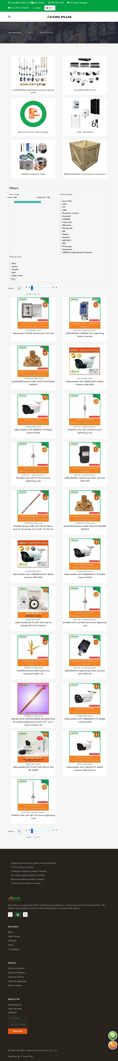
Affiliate (12, 940)
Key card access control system (33, 132)
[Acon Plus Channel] (25, 914)
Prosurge (67, 246)
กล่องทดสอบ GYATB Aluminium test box (33, 333)
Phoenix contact (70, 213)
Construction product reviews (26, 883)
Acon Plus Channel (18, 7)
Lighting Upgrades (17, 981)
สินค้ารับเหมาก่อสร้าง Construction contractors (85, 174)
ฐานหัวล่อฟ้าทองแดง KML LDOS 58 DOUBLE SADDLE (33, 383)
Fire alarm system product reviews (28, 875)
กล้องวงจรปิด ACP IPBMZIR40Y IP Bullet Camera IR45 (84, 576)
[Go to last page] (56, 288)
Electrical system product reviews (27, 879)
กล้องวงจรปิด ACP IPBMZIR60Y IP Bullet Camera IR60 (84, 720)
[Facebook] (10, 914)
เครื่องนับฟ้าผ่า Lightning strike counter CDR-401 (85, 479)
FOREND (66, 219)
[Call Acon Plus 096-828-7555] (113, 1045)
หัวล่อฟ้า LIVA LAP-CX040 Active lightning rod (85, 431)
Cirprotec (67, 222)
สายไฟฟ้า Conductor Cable (33, 174)
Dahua (65, 234)
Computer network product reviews (28, 871)
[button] (9, 17)
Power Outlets (15, 985)
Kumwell (66, 216)
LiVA (64, 204)
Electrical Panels (16, 968)
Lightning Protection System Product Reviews (33, 863)
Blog (10, 932)
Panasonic (67, 228)
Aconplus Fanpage (77, 2)
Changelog (13, 949)
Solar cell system (85, 132)
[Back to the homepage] (59, 17)
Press (10, 944)
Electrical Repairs (16, 972)
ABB (64, 210)
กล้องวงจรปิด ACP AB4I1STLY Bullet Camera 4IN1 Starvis (85, 769)
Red (14, 272)
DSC (64, 243)
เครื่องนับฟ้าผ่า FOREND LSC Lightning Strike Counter (85, 335)
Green (15, 266)
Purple (15, 269)
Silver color (17, 275)
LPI (63, 207)
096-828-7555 (56, 2)
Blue (14, 263)
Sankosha (67, 249)
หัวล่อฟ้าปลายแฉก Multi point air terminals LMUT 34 (33, 672)
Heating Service (16, 976)
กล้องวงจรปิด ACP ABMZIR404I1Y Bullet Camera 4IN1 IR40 (33, 576)
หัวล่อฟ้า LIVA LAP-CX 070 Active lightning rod (33, 479)
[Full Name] (17, 1018)
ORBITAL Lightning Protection (77, 252)
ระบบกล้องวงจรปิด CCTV (85, 90)
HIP (63, 231)
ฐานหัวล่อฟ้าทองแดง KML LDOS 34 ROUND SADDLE (85, 528)
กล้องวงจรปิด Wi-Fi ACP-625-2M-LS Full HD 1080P (33, 769)
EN (49, 7)
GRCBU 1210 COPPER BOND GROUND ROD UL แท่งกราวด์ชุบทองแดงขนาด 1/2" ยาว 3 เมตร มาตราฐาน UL (33, 722)
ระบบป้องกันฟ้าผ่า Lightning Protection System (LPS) (33, 91)
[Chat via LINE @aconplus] (113, 1036)
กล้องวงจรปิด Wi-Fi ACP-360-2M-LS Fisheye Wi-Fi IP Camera (33, 624)
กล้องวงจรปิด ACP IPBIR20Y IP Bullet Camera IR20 (33, 431)
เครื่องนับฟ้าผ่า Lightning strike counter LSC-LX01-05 (85, 672)
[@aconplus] (38, 2)
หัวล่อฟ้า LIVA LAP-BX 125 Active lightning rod (85, 624)
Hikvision (66, 225)
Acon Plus (67, 201)
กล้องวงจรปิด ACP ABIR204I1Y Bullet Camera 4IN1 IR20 (85, 383)
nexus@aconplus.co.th (19, 2)
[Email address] (17, 1024)
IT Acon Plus (26, 1056)
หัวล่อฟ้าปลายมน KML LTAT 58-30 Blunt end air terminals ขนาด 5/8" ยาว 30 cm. (33, 528)
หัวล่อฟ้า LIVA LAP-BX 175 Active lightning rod (33, 817)
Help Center (14, 936)
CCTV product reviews (22, 867)
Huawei (65, 237)
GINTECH (66, 240)
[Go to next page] (53, 288)
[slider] (12, 202)
